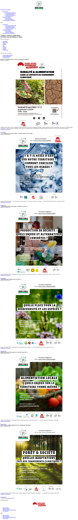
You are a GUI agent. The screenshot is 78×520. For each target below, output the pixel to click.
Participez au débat (6, 17)
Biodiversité (5, 42)
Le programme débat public (10, 12)
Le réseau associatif (9, 16)
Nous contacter (6, 507)
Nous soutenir (5, 511)
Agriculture (5, 41)
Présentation (5, 11)
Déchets (4, 44)
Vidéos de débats (6, 57)
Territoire (5, 47)
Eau (3, 45)
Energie (4, 48)
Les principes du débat (9, 13)
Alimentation (5, 49)
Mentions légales (6, 508)
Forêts (4, 46)
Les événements (8, 18)
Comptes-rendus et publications (9, 20)
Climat (4, 43)
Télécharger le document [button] (5, 129)
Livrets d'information (7, 56)
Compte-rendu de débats (7, 55)
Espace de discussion (9, 19)
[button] (5, 9)
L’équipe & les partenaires (10, 14)
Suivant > (12, 498)
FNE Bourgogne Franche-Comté (9, 509)
